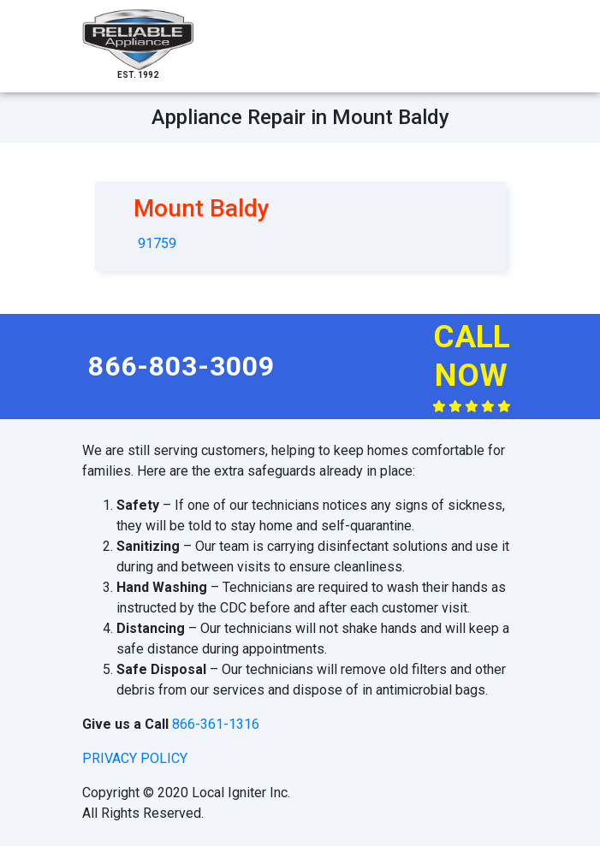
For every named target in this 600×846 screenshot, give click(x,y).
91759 (157, 243)
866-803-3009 (181, 366)
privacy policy (134, 758)
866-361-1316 (215, 724)
